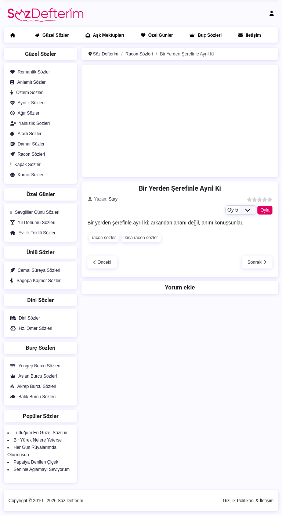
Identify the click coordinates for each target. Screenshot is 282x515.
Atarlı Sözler (24, 133)
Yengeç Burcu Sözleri (33, 365)
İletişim (248, 35)
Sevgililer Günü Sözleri (33, 212)
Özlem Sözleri (25, 92)
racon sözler (104, 237)
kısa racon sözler (141, 237)
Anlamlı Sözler (26, 82)
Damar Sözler (25, 144)
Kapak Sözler (23, 164)
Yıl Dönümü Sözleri (31, 222)
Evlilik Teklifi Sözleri (32, 232)
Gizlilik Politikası (238, 500)
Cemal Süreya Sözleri (33, 270)
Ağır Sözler (23, 113)
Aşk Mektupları (103, 35)
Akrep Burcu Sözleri (31, 386)
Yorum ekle (180, 287)
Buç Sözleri (204, 35)
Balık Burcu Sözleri (31, 396)
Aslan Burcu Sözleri (32, 376)
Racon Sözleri (26, 154)
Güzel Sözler (50, 35)
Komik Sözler (25, 174)
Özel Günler (155, 35)
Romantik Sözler (28, 72)
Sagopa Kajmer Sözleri (34, 280)
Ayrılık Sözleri (25, 102)
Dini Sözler (23, 318)
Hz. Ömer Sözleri (29, 328)
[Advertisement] (183, 119)
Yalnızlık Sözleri (28, 123)
